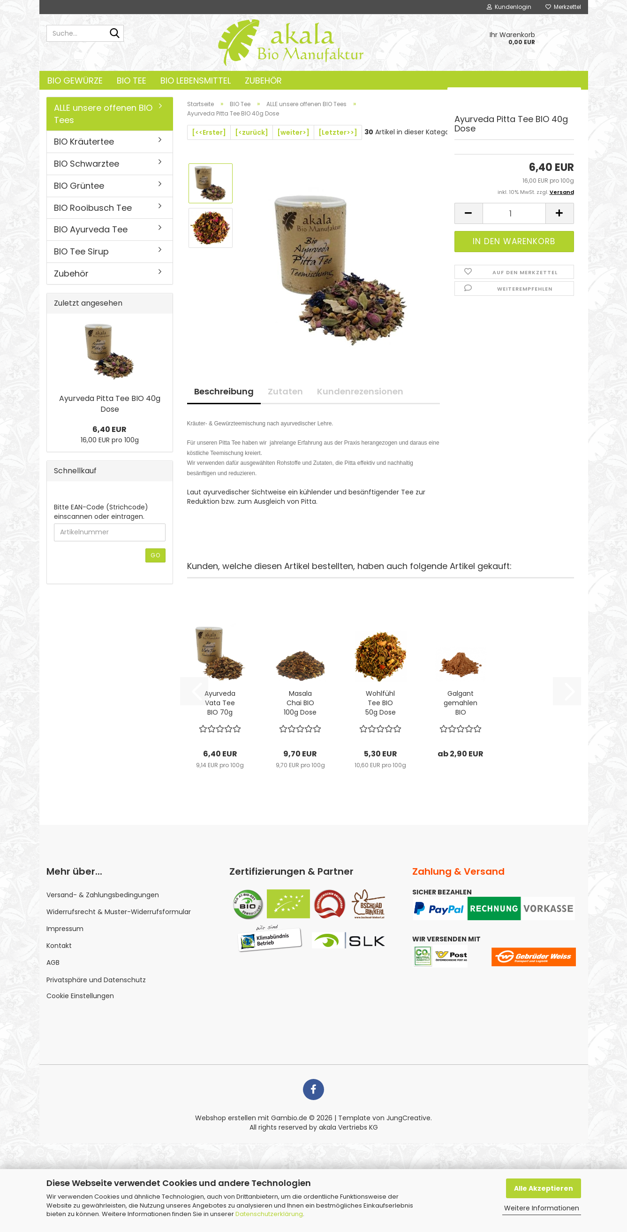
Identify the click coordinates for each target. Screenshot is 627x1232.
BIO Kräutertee (84, 141)
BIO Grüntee (79, 186)
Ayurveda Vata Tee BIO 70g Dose (219, 703)
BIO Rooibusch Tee (93, 208)
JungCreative (408, 1118)
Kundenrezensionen (360, 391)
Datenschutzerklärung (269, 1213)
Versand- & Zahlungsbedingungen (102, 895)
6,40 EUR (109, 429)
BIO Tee (131, 80)
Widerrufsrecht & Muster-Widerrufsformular (118, 911)
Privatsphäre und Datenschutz (96, 980)
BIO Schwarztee (86, 163)
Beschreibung (224, 391)
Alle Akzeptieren (543, 1188)
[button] (468, 213)
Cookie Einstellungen (80, 996)
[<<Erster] (209, 132)
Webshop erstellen (225, 1118)
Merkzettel (563, 7)
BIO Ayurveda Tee (91, 229)
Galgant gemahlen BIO (460, 703)
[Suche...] (115, 33)
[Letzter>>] (337, 132)
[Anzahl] (514, 213)
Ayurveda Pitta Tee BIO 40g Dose (109, 404)
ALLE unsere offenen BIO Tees (103, 114)
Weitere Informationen (541, 1208)
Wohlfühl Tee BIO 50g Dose (380, 703)
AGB (53, 962)
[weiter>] (293, 132)
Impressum (64, 928)
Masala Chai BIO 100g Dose (300, 703)
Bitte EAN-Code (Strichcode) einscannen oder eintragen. (101, 511)
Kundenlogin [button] (509, 7)
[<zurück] (251, 132)
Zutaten (285, 391)
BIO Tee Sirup (81, 251)
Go (155, 555)
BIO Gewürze (75, 80)
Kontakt (59, 945)
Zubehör (263, 80)
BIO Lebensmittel (195, 80)
